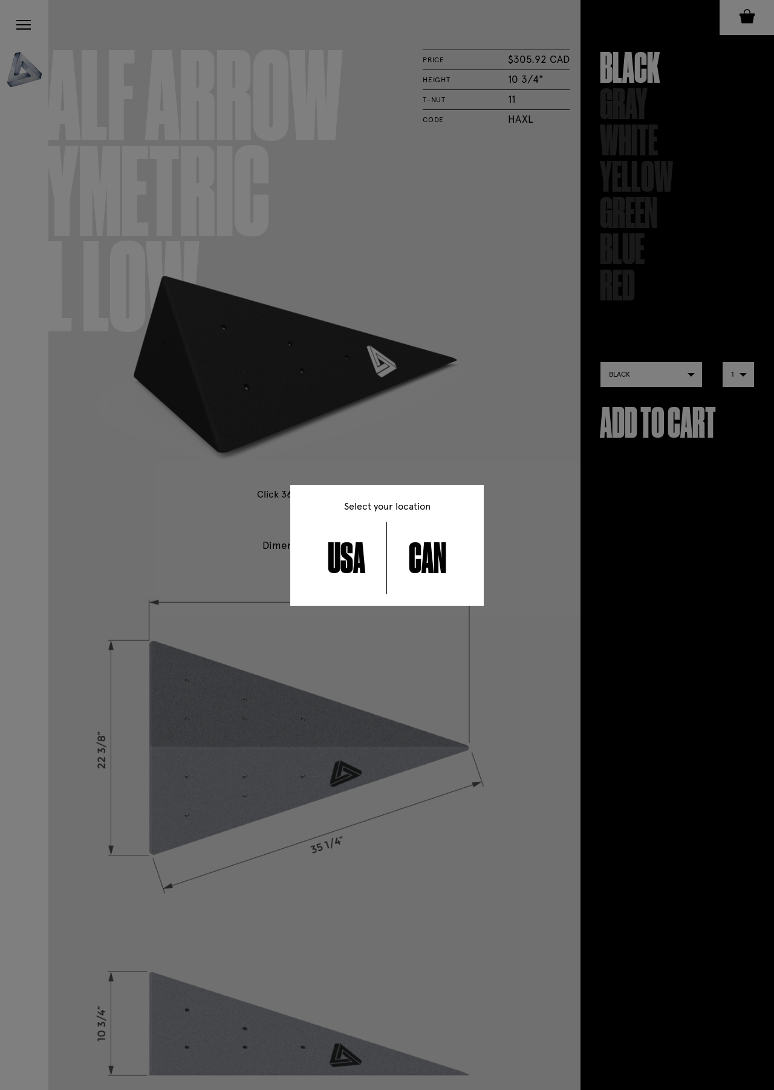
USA (346, 558)
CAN (427, 558)
